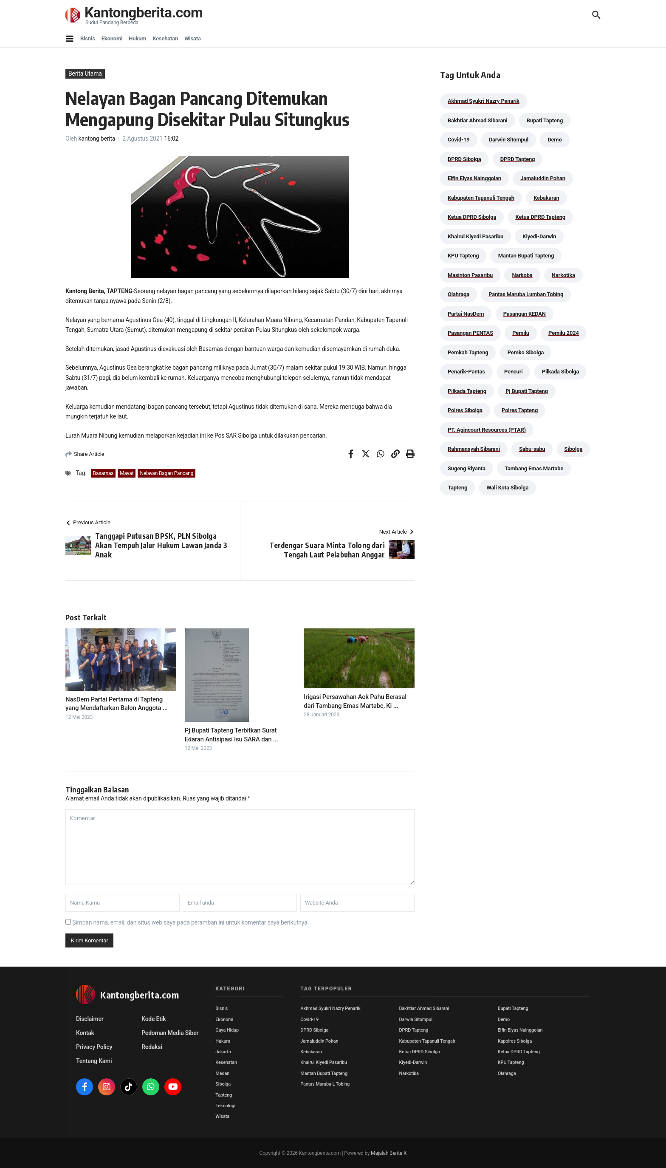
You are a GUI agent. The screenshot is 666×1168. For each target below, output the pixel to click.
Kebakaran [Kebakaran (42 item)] (546, 198)
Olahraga (507, 1073)
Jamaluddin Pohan (319, 1041)
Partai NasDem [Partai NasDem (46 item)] (466, 314)
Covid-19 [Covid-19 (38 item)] (459, 139)
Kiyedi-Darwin (413, 1062)
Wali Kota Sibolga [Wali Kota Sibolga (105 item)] (507, 487)
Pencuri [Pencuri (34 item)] (513, 371)
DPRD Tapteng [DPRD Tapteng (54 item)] (517, 159)
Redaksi (151, 1047)
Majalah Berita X (388, 1153)
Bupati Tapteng (513, 1008)
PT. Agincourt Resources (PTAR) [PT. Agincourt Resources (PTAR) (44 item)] (487, 430)
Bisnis (87, 38)
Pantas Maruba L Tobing (325, 1084)
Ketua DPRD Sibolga (419, 1052)
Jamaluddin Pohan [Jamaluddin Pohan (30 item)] (542, 178)
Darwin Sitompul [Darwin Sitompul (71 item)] (508, 139)
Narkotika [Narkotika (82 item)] (563, 275)
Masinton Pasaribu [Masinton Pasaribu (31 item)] (470, 275)
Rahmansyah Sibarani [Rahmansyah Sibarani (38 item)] (474, 449)
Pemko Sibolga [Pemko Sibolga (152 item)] (526, 352)
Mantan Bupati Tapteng (323, 1073)
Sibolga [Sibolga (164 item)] (573, 449)
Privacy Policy (94, 1047)
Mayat (126, 473)
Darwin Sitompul (415, 1019)
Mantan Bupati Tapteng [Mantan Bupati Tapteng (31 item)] (526, 255)
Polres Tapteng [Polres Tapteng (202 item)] (520, 410)
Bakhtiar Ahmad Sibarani (424, 1008)
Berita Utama (85, 73)
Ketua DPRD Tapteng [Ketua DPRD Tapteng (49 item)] (540, 217)
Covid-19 (309, 1019)
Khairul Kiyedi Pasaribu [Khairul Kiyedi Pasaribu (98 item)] (475, 236)
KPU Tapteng (511, 1062)
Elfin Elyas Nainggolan (520, 1030)
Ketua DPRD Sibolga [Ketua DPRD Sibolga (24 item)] (472, 217)
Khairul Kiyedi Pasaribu (323, 1062)
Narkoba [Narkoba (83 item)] (522, 275)
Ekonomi (112, 38)
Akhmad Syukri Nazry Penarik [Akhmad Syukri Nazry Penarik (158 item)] (483, 101)
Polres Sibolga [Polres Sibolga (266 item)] (465, 410)
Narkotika (409, 1073)
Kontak (85, 1032)
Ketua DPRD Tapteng (519, 1052)
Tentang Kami (94, 1061)
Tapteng (223, 1095)
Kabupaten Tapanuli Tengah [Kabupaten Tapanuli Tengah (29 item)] (481, 198)
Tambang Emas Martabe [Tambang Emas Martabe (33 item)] (534, 468)
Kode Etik (153, 1018)
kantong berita (97, 138)
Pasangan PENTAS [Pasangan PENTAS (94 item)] (470, 333)
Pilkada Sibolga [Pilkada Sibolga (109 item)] (560, 371)
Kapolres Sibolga (515, 1041)
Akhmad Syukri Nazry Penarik (330, 1008)
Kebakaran (311, 1052)
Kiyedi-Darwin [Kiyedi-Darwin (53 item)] (539, 236)
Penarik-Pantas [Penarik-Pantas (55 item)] (466, 371)
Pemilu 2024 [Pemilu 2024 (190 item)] (563, 333)
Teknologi (225, 1106)
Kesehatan (165, 38)
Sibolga (223, 1084)
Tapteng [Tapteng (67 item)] (457, 487)
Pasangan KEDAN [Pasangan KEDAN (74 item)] (524, 314)
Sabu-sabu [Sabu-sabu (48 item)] (532, 449)
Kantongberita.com (147, 12)
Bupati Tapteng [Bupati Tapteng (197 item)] (545, 120)
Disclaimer (90, 1018)
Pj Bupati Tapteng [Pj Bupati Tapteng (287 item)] (526, 391)
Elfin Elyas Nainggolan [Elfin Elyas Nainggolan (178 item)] (474, 178)
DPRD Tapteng (414, 1030)
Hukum (137, 38)
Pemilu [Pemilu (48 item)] (520, 333)
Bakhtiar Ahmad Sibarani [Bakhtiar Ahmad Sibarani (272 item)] (478, 120)
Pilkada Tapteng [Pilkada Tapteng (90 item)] (467, 391)
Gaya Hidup (227, 1030)
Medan (222, 1073)
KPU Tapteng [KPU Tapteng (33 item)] (463, 255)
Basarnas (103, 473)
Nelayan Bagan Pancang (166, 473)
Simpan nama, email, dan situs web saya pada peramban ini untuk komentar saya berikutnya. (190, 922)
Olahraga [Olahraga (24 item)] (458, 294)
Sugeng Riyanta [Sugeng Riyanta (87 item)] (466, 468)
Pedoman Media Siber (169, 1032)
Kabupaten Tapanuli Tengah (427, 1041)
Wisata (192, 38)
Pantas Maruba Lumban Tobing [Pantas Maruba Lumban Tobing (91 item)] (525, 294)
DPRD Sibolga (314, 1030)
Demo (504, 1019)
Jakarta (223, 1052)
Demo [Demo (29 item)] (554, 139)
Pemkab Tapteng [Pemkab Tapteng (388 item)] (468, 352)
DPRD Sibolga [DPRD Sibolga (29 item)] (464, 159)
